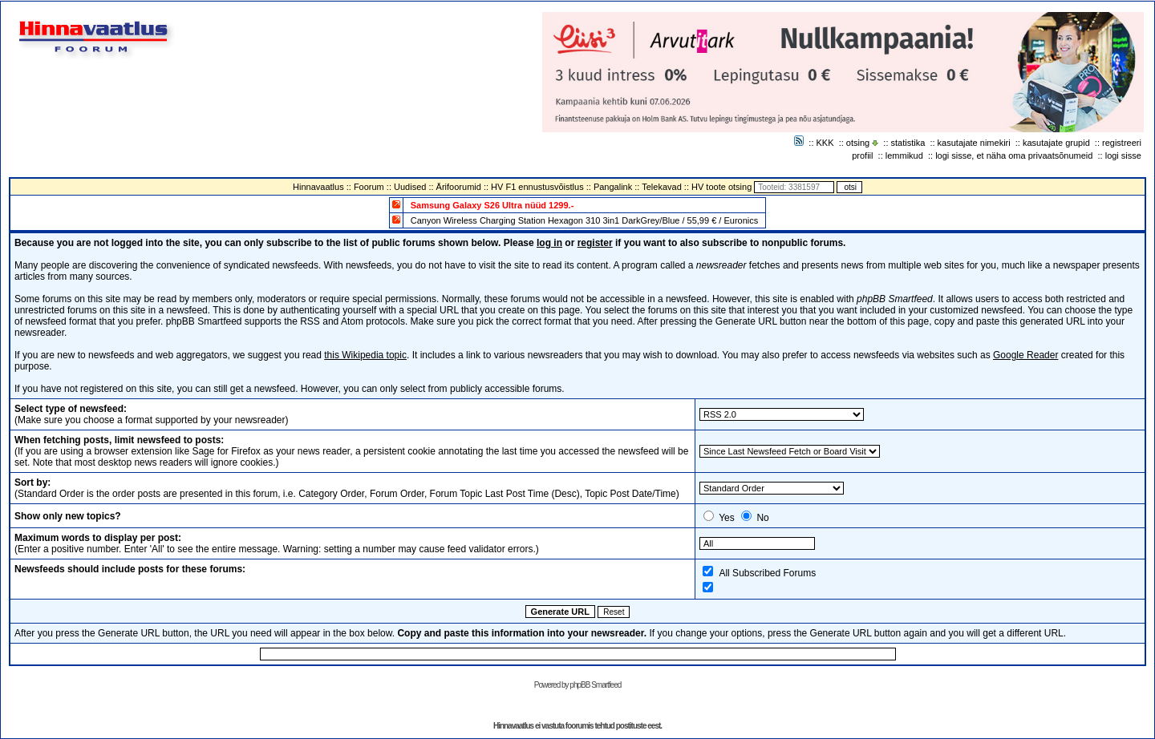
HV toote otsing (721, 187)
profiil (862, 155)
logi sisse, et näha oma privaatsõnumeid (1013, 155)
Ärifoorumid (458, 187)
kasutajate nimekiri (974, 142)
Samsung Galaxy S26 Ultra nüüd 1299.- (492, 205)
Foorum (369, 187)
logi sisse (1123, 155)
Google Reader (1025, 355)
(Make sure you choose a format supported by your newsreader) (151, 414)
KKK (825, 142)
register (595, 242)
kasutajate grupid (1056, 142)
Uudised (410, 187)
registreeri (1121, 142)
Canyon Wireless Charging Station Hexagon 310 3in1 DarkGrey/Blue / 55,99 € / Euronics (585, 220)
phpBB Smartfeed (595, 684)
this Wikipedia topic (365, 355)
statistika (908, 142)
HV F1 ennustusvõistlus (537, 187)
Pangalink (613, 187)
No (762, 517)
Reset (613, 612)
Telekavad (662, 187)
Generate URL (560, 611)
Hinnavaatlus (318, 187)
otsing (857, 142)
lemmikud (904, 155)
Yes (727, 517)
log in (549, 242)
